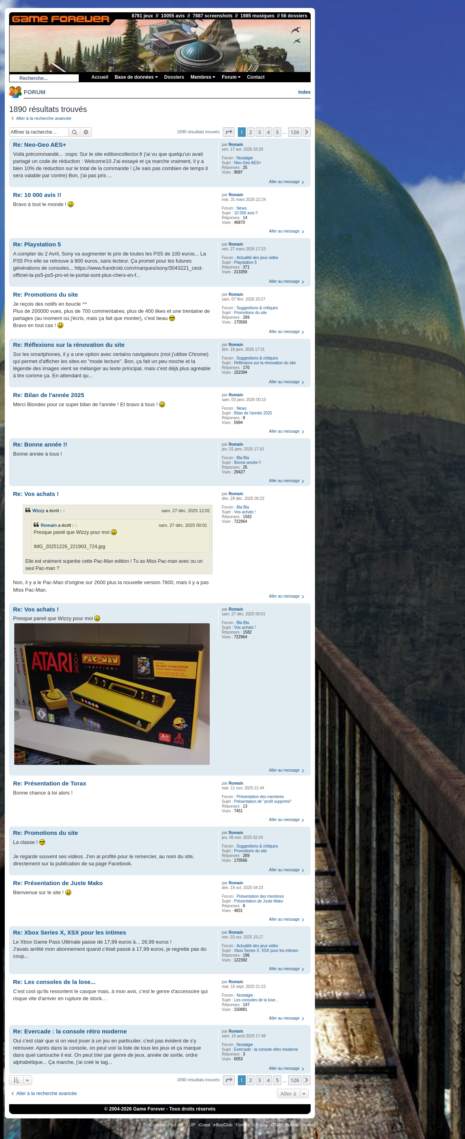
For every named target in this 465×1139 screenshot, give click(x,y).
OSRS (277, 1124)
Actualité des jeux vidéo (257, 257)
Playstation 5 (245, 262)
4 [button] (268, 132)
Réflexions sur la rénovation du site (265, 363)
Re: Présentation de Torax (49, 783)
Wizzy (38, 510)
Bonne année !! (247, 462)
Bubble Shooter (300, 1124)
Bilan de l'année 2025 (253, 413)
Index (304, 92)
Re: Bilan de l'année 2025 (48, 395)
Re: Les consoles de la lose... (54, 981)
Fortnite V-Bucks (251, 1124)
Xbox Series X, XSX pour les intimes (266, 950)
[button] (229, 132)
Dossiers (174, 77)
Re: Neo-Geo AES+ (39, 144)
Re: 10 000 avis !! (37, 194)
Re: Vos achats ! (36, 493)
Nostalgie (245, 158)
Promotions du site (250, 312)
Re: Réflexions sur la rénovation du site (69, 344)
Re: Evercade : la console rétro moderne (70, 1031)
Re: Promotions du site (45, 294)
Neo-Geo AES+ (248, 163)
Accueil (99, 77)
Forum (231, 77)
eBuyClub (222, 1124)
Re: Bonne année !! (40, 444)
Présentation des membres (260, 797)
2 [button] (250, 132)
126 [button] (294, 132)
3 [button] (259, 132)
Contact (256, 77)
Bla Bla (243, 458)
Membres (202, 77)
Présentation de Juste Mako (258, 901)
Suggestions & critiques (257, 308)
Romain (236, 144)
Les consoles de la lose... (256, 1000)
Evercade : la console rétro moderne (266, 1049)
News (242, 208)
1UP (191, 1124)
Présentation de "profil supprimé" (263, 801)
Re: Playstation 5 (37, 244)
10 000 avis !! (246, 213)
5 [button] (277, 132)
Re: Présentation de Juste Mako (58, 883)
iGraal (204, 1124)
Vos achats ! (245, 512)
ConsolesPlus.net (167, 1124)
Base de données (136, 77)
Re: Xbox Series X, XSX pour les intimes (69, 932)
